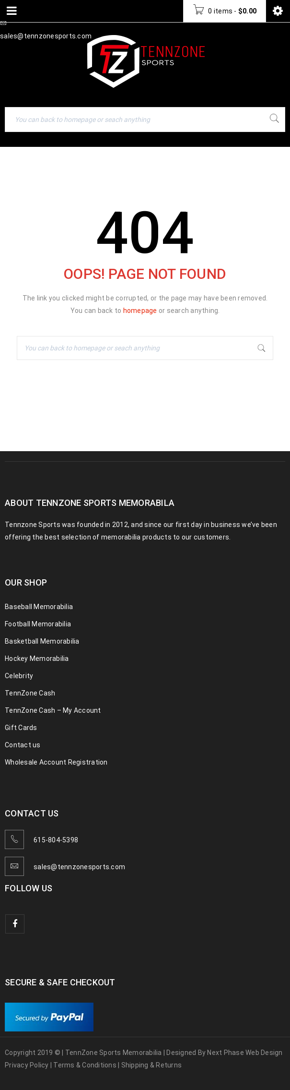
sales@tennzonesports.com (79, 867)
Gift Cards (21, 727)
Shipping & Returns (151, 1065)
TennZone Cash (30, 693)
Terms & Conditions (84, 1065)
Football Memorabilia (38, 624)
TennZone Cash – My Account (53, 710)
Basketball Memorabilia (42, 641)
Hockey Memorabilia (37, 658)
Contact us (23, 745)
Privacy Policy (27, 1065)
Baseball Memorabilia (39, 607)
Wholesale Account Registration (56, 762)
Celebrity (19, 676)
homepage (140, 310)
